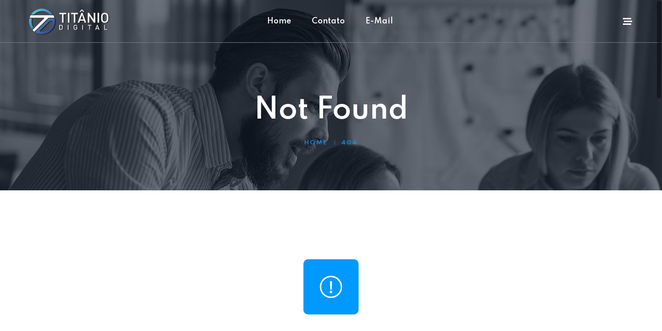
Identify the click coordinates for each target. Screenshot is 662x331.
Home (279, 21)
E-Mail (379, 21)
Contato (328, 21)
